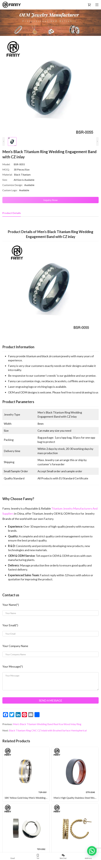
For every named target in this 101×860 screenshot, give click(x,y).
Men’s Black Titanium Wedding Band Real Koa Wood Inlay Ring (47, 724)
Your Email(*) (10, 625)
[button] (92, 851)
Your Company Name (15, 646)
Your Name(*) (10, 604)
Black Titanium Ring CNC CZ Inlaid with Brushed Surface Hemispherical (48, 730)
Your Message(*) (12, 666)
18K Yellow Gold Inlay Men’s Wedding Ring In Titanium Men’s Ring (26, 797)
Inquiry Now (50, 199)
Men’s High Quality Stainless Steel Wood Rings (76, 797)
